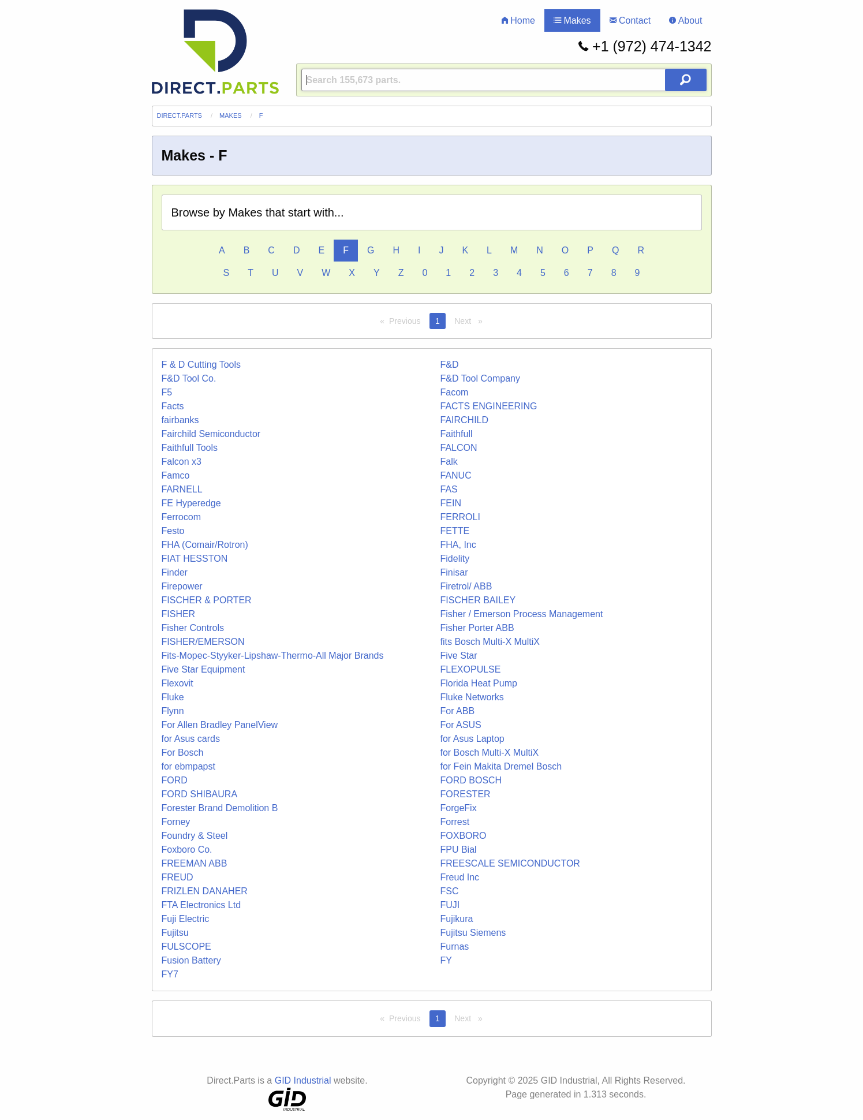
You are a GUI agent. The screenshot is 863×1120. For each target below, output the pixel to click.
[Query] (504, 80)
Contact (630, 20)
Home (518, 20)
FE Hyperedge (191, 503)
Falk (449, 461)
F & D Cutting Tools (201, 364)
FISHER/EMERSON (203, 642)
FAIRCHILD (464, 420)
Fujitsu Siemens (473, 933)
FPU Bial (458, 849)
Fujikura (456, 919)
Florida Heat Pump (478, 683)
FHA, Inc (458, 545)
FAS (449, 489)
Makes (572, 20)
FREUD (177, 877)
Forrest (455, 822)
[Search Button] (686, 80)
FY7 (170, 974)
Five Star (458, 655)
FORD (175, 780)
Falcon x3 (181, 461)
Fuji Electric (186, 919)
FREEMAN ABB (194, 863)
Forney (176, 822)
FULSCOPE (186, 946)
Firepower (182, 586)
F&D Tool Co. (189, 378)
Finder (175, 572)
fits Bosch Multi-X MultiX (490, 642)
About (685, 20)
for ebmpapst (188, 766)
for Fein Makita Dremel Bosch (501, 766)
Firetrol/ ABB (466, 586)
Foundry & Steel (195, 836)
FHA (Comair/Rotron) (205, 545)
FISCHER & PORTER (207, 600)
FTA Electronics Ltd (201, 905)
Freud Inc (460, 877)
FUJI (450, 905)
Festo (173, 531)
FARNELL (182, 489)
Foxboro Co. (187, 849)
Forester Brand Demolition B (220, 808)
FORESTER (465, 794)
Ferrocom (181, 517)
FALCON (458, 448)
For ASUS (460, 725)
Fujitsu (175, 933)
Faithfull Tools (190, 448)
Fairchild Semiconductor (211, 434)
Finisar (454, 572)
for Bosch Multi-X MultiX (489, 752)
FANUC (456, 475)
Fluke (173, 697)
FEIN (450, 503)
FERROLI (460, 517)
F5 (167, 392)
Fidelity (455, 558)
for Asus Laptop (472, 739)
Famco (176, 475)
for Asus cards (191, 739)
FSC (449, 891)
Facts (173, 406)
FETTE (455, 531)
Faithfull (456, 434)
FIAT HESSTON (195, 558)
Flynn (173, 711)
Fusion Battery (191, 960)
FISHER (179, 614)
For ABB (457, 711)
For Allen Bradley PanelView (220, 725)
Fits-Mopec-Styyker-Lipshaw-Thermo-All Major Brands (273, 655)
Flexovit (177, 683)
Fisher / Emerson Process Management (521, 614)
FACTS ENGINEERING (488, 406)
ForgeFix (458, 808)
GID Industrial (303, 1080)
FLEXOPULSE (470, 669)
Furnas (454, 946)
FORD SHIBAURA (200, 794)
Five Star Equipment (203, 669)
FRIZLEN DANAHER (205, 891)
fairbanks (180, 420)
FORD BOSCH (471, 780)
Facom (454, 392)
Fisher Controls (193, 628)
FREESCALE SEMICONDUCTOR (510, 863)
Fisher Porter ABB (477, 628)
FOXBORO (463, 836)
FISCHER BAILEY (478, 600)
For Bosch (183, 752)
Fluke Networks (472, 697)
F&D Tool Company (480, 378)
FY (446, 960)
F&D (449, 364)
